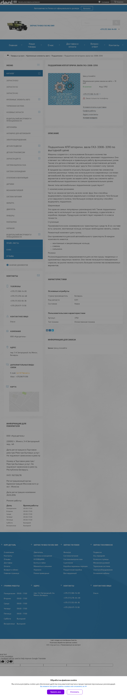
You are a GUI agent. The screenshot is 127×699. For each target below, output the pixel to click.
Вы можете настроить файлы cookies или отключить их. (62, 686)
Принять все (55, 692)
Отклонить (74, 692)
